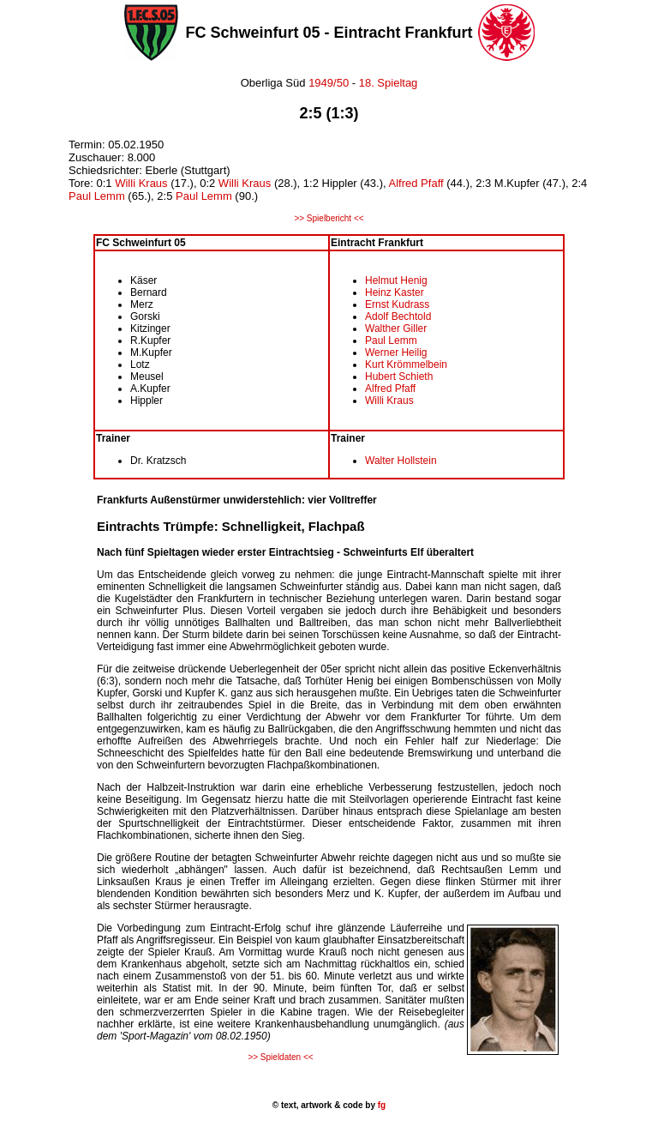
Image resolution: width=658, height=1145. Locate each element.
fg (380, 1105)
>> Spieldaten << (280, 1057)
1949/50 (328, 82)
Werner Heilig (396, 353)
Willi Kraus (141, 183)
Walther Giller (396, 328)
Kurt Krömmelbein (406, 365)
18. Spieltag (388, 82)
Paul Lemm (97, 196)
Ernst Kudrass (397, 304)
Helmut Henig (396, 280)
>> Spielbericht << (328, 218)
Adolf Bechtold (398, 316)
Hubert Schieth (399, 377)
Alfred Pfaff (416, 183)
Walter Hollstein (401, 461)
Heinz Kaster (394, 292)
